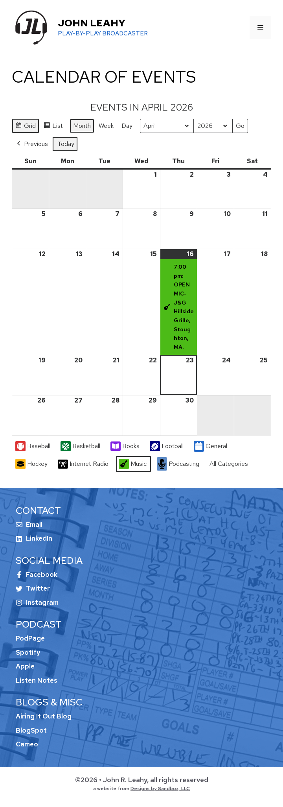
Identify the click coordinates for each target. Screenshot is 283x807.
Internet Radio (83, 464)
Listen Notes (36, 680)
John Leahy (91, 23)
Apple (25, 666)
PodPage (30, 638)
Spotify (28, 652)
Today (65, 144)
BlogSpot (31, 730)
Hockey (31, 464)
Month (82, 126)
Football (167, 446)
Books (125, 446)
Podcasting (178, 464)
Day (126, 126)
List (53, 126)
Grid (25, 126)
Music (133, 464)
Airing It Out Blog (44, 716)
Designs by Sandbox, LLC (160, 788)
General (210, 446)
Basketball (80, 446)
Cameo (27, 744)
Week (106, 126)
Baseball (32, 446)
